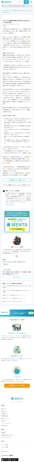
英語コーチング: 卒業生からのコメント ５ (13, 295)
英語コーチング (21, 261)
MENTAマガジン (4, 451)
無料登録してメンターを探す (17, 385)
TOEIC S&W (5, 264)
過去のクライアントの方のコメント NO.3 (12, 301)
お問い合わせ (4, 425)
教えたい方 (3, 408)
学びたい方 (3, 411)
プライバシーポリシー (6, 437)
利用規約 (3, 432)
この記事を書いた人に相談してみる (17, 180)
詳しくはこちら (10, 204)
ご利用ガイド (4, 413)
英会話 (15, 261)
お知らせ (3, 420)
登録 (26, 2)
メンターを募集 (4, 447)
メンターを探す (4, 444)
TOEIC (4, 261)
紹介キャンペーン (5, 418)
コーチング (9, 261)
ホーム (3, 10)
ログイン (20, 2)
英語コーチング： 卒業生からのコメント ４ (14, 298)
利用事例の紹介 (4, 416)
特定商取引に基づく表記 (6, 435)
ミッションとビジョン (6, 423)
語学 (6, 10)
